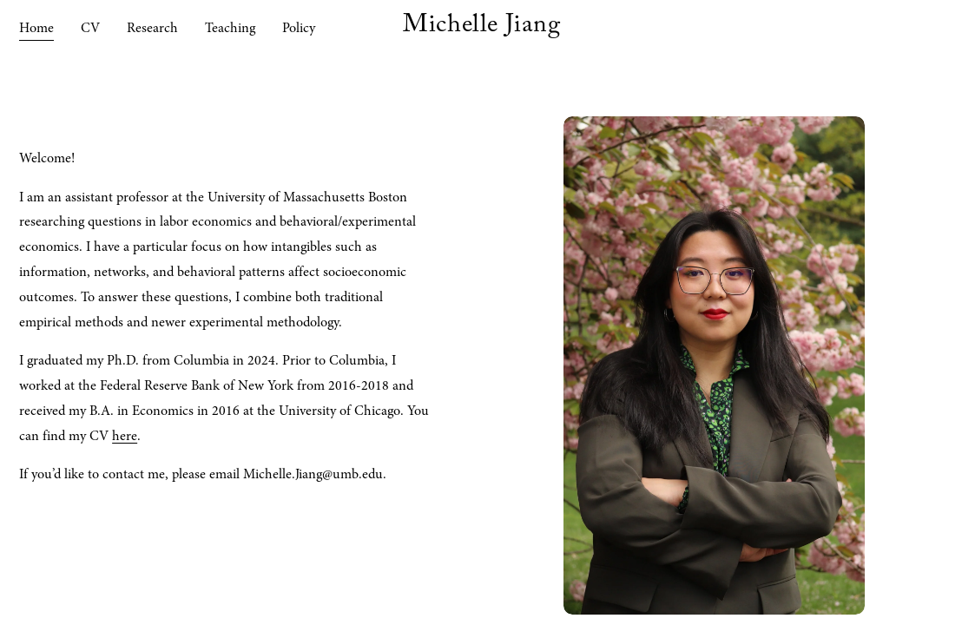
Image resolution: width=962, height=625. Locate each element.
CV (90, 27)
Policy (298, 27)
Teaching (230, 27)
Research (152, 27)
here (124, 435)
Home (36, 27)
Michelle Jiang (481, 27)
